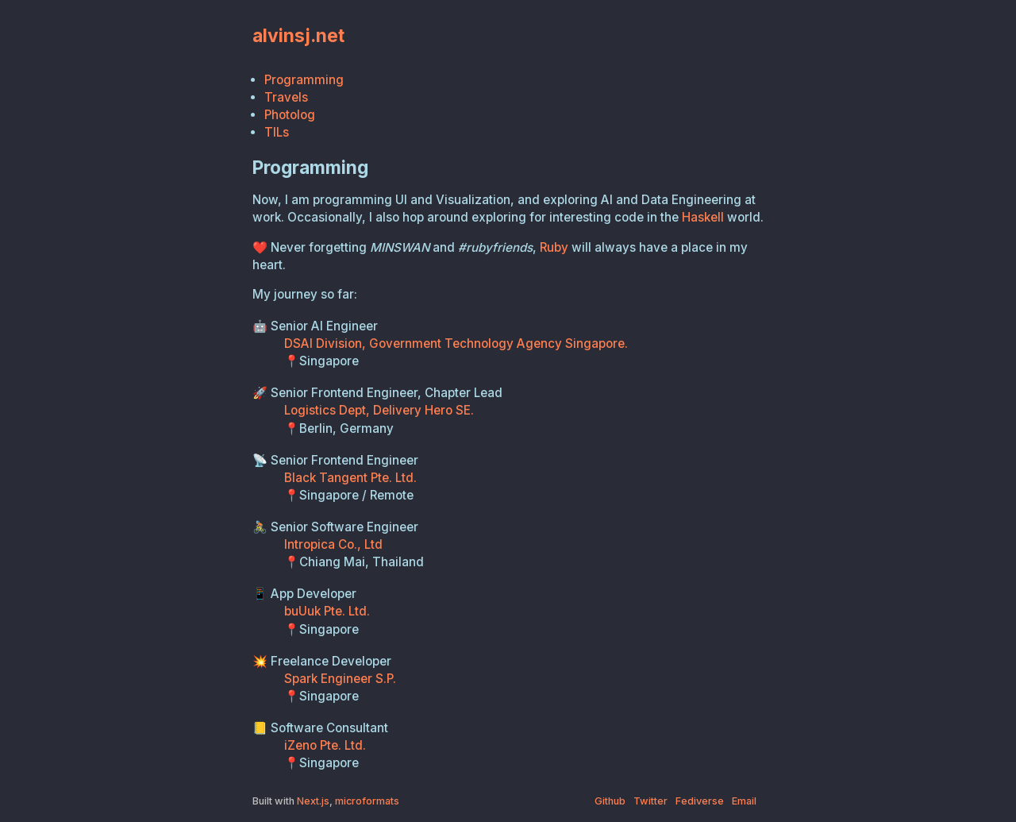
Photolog (289, 114)
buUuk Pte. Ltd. (327, 611)
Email (744, 801)
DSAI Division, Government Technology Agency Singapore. (456, 343)
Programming (304, 79)
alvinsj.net (298, 35)
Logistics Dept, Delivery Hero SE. (379, 410)
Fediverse (699, 801)
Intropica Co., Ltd (333, 544)
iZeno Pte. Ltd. (325, 745)
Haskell (703, 217)
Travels (286, 97)
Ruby (554, 247)
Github (610, 801)
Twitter (650, 801)
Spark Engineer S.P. (340, 678)
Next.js (313, 801)
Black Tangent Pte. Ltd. (350, 477)
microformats (367, 801)
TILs (276, 132)
